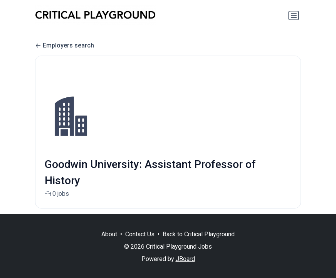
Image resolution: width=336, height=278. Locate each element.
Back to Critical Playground (199, 234)
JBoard (185, 259)
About (109, 234)
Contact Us (140, 234)
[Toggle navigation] (293, 15)
